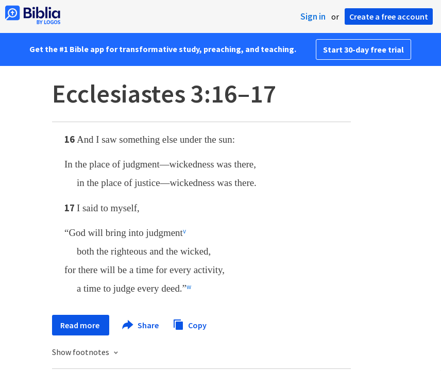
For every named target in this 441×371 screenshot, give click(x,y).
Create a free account (388, 16)
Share (141, 325)
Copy (190, 323)
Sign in (313, 16)
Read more (80, 325)
